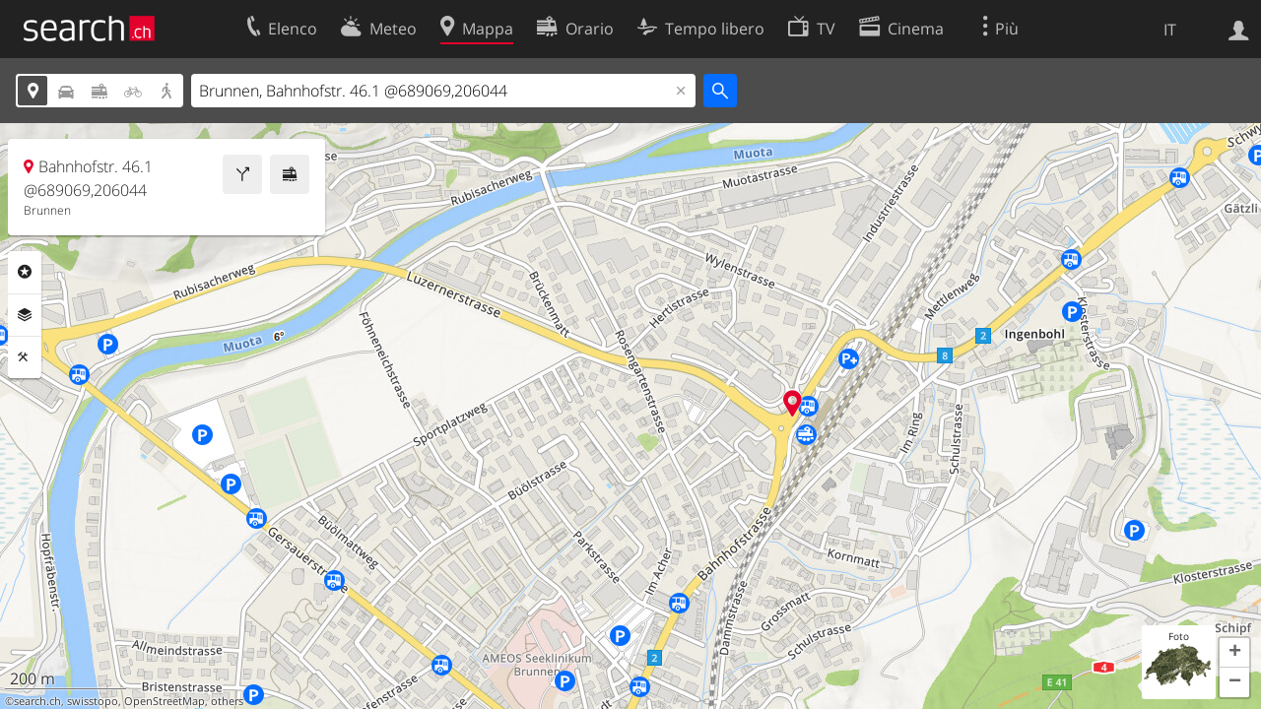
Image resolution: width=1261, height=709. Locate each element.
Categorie (24, 271)
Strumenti (24, 357)
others (227, 701)
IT (1169, 29)
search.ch (37, 701)
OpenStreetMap (164, 701)
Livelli (24, 315)
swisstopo (92, 701)
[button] (1234, 653)
